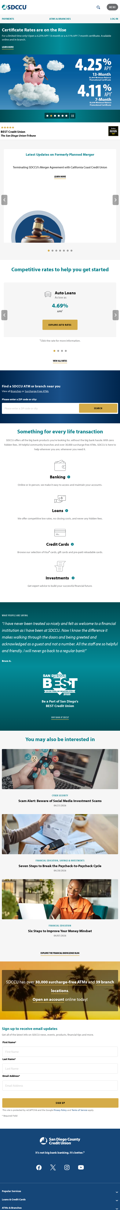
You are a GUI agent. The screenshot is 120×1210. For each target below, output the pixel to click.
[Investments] (60, 576)
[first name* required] (60, 1052)
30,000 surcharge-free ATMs (61, 982)
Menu (112, 7)
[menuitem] (60, 1191)
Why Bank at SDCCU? (60, 717)
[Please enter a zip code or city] (41, 408)
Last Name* (9, 1059)
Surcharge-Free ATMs (37, 391)
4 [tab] (59, 116)
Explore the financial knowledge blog (60, 953)
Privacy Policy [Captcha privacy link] (60, 1110)
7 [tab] (71, 251)
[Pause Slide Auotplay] (72, 114)
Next (116, 200)
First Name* (9, 1042)
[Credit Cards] (60, 542)
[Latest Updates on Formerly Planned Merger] (60, 196)
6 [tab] (66, 116)
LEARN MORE (8, 47)
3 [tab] (55, 116)
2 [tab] (51, 116)
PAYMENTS (8, 18)
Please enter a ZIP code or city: (19, 399)
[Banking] (60, 475)
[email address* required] (60, 1085)
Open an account (48, 999)
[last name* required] (60, 1068)
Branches (16, 391)
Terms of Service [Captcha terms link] (79, 1110)
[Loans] (60, 509)
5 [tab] (63, 116)
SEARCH (98, 408)
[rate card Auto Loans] (60, 310)
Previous (4, 200)
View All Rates (60, 360)
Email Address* (11, 1076)
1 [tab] (47, 116)
